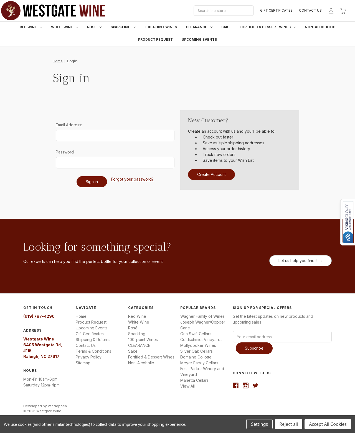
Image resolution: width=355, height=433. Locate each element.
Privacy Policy (89, 357)
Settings (259, 424)
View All (187, 386)
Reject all (288, 424)
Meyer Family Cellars (199, 362)
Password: (65, 152)
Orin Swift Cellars (195, 333)
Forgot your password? (132, 179)
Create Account (211, 174)
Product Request (155, 39)
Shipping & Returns (93, 339)
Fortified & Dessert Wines (268, 27)
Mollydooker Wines (198, 345)
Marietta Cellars (194, 380)
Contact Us (310, 10)
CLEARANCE (199, 27)
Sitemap (83, 362)
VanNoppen (57, 406)
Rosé (94, 27)
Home (81, 316)
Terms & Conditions (93, 351)
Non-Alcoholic (320, 27)
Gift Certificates (276, 10)
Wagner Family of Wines (202, 316)
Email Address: (69, 124)
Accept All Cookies (328, 424)
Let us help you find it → (300, 260)
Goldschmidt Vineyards (201, 339)
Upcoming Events (199, 39)
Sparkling (123, 27)
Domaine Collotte (196, 357)
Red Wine (31, 27)
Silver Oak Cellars (196, 351)
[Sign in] (331, 10)
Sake (226, 27)
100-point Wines (161, 27)
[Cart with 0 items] (343, 10)
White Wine (64, 27)
